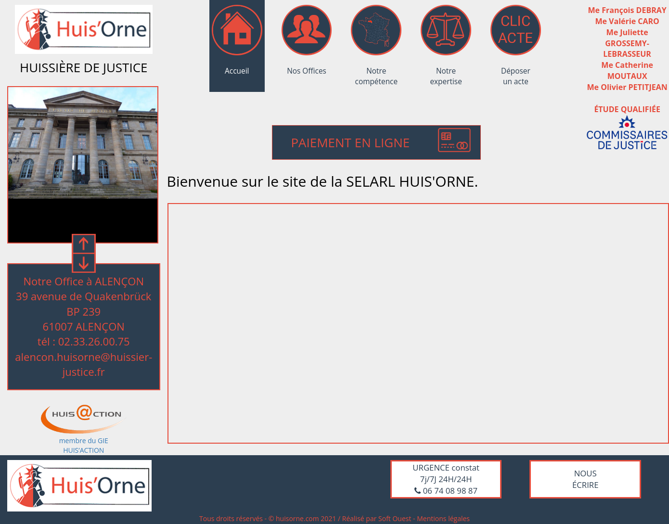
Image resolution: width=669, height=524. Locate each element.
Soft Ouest (394, 518)
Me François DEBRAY (627, 10)
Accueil (237, 43)
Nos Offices (306, 43)
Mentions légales (443, 518)
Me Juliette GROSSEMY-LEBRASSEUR (627, 43)
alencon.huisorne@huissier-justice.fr (83, 364)
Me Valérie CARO (627, 21)
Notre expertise (446, 43)
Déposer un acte (515, 43)
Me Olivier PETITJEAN (627, 87)
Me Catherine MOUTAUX (627, 70)
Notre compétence (376, 43)
